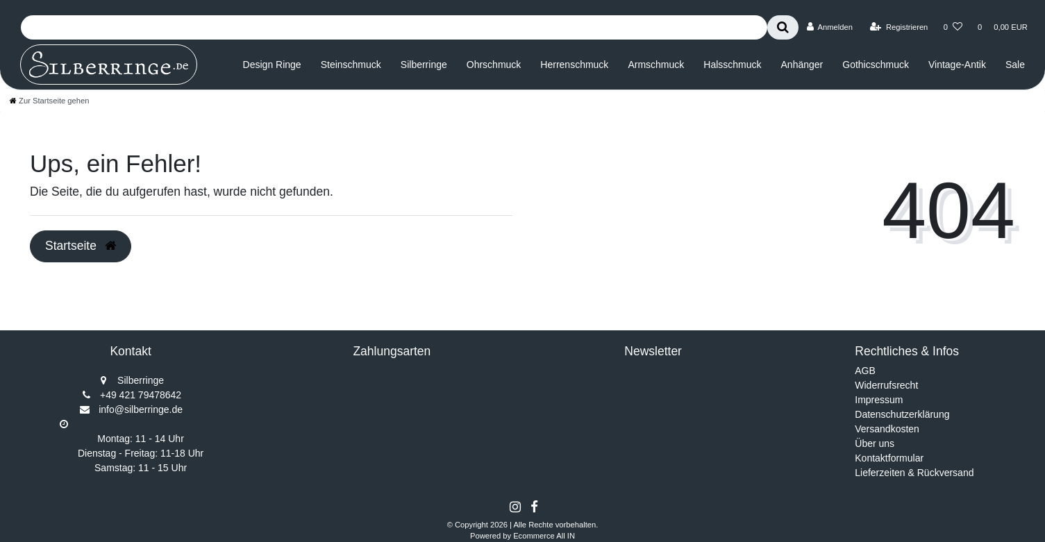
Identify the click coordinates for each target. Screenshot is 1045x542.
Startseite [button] (80, 246)
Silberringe (424, 64)
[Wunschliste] (953, 27)
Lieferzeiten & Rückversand (914, 472)
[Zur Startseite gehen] (49, 100)
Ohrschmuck (494, 64)
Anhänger (802, 64)
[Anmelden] (829, 27)
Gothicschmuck (875, 64)
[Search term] (394, 27)
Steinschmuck (351, 64)
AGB (865, 370)
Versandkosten (887, 428)
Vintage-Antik (957, 64)
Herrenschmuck (574, 64)
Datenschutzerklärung (902, 414)
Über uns (874, 443)
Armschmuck (656, 64)
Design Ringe (272, 64)
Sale (1015, 64)
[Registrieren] (898, 27)
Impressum (879, 399)
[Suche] (783, 27)
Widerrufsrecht (886, 385)
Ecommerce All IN (544, 536)
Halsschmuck (732, 64)
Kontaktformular (889, 458)
